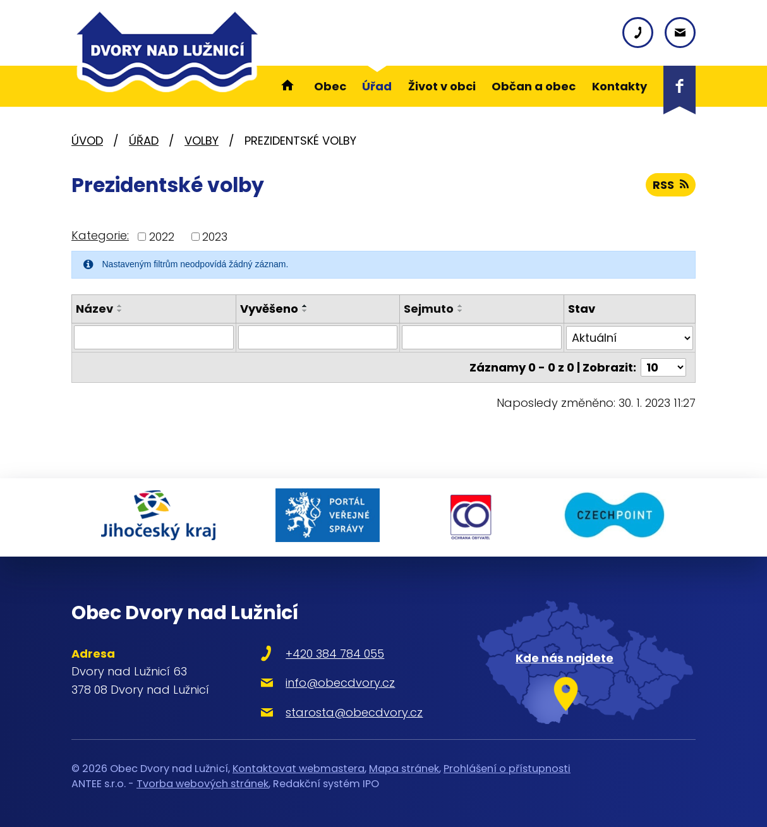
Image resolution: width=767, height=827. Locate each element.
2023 (214, 236)
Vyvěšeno (269, 309)
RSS (671, 185)
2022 (161, 236)
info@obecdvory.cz (340, 683)
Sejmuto (429, 309)
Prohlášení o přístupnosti (507, 768)
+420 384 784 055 (335, 653)
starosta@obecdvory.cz (354, 712)
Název (94, 309)
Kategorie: (100, 235)
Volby (201, 140)
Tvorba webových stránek (202, 783)
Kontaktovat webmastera (299, 768)
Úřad (144, 140)
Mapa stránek (404, 768)
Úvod (87, 140)
